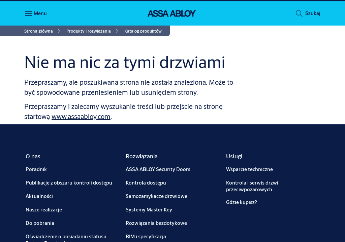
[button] (313, 14)
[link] (43, 31)
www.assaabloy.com (81, 116)
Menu (40, 13)
